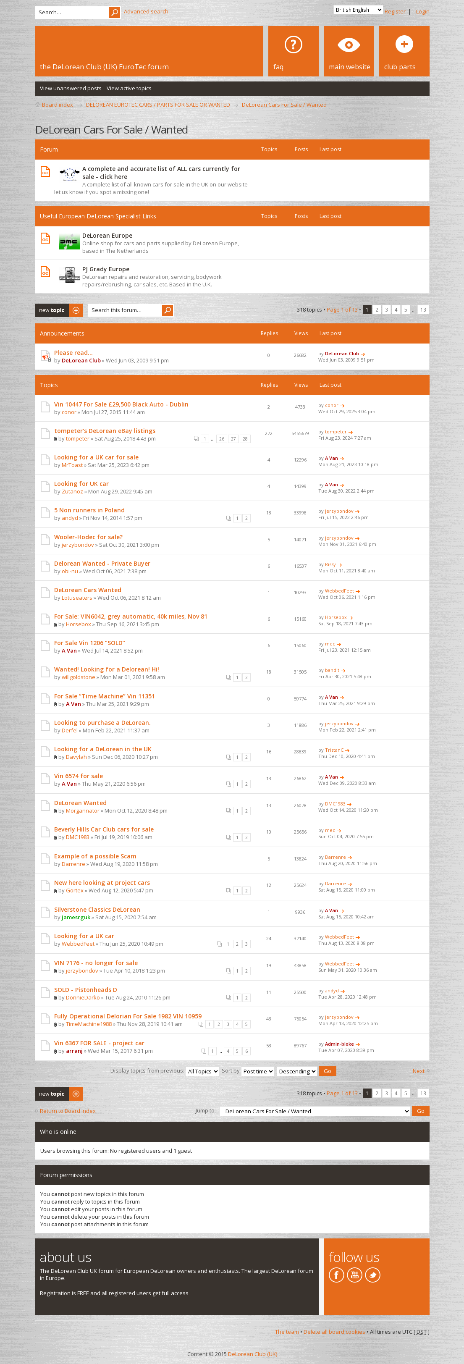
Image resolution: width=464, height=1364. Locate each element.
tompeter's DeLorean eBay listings (104, 431)
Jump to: (206, 1109)
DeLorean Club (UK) (252, 1353)
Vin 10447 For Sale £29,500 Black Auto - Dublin (121, 404)
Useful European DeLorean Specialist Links (98, 216)
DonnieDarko (83, 997)
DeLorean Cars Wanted (87, 590)
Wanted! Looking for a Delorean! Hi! (106, 669)
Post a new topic (59, 310)
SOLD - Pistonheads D (85, 990)
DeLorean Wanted (80, 803)
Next (419, 1071)
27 (233, 439)
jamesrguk (76, 917)
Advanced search (146, 11)
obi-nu (70, 571)
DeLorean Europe (107, 235)
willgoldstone (78, 677)
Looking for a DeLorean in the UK (103, 749)
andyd (70, 518)
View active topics (129, 88)
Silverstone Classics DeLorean (97, 909)
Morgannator (83, 810)
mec (330, 643)
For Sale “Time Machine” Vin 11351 (104, 696)
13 (423, 309)
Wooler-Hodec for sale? (88, 537)
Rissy (330, 564)
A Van (331, 458)
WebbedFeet (339, 591)
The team (287, 1330)
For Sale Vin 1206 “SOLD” (89, 643)
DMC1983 (335, 803)
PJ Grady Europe (105, 269)
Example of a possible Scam (95, 856)
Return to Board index (68, 1110)
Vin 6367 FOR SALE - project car (99, 1043)
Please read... (73, 353)
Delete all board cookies (334, 1330)
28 (245, 439)
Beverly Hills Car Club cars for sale (104, 829)
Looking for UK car (81, 484)
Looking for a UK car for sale (96, 457)
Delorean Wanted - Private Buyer (102, 563)
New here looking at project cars (102, 883)
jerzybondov (339, 511)
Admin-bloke (339, 1044)
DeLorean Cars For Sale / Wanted (284, 104)
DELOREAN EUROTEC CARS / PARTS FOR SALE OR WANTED (158, 104)
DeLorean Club (81, 360)
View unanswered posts (71, 88)
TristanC (334, 750)
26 (221, 439)
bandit (332, 670)
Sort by (248, 1070)
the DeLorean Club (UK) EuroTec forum (104, 66)
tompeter (77, 438)
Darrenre (73, 864)
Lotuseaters (77, 597)
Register (395, 11)
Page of (342, 309)
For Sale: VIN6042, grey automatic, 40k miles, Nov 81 (130, 616)
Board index (57, 104)
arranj (74, 1050)
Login (423, 11)
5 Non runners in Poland (89, 510)
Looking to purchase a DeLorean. (102, 723)
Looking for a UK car (84, 936)
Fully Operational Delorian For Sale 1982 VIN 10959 (128, 1016)
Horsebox (78, 624)
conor (69, 412)
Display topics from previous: (165, 1070)
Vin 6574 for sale (78, 776)
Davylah (76, 757)
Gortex (75, 890)
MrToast (72, 465)
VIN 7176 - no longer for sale (96, 963)
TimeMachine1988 (89, 1024)
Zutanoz (72, 491)
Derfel (70, 730)
